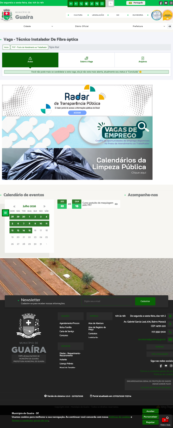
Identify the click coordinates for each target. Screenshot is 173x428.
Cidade (9, 26)
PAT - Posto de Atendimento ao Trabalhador (29, 47)
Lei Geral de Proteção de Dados (156, 387)
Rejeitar (150, 422)
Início (6, 47)
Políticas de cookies (163, 374)
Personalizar (150, 416)
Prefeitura (44, 26)
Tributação (117, 26)
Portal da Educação (65, 26)
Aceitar (150, 411)
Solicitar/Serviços (154, 26)
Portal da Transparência (93, 26)
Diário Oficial (24, 26)
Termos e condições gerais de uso (156, 371)
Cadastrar (145, 301)
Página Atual (54, 47)
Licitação (134, 26)
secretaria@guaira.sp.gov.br (152, 339)
